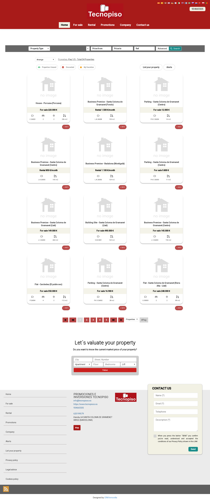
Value (105, 370)
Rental (91, 24)
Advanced (162, 48)
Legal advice (11, 469)
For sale (78, 24)
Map (77, 427)
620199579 (79, 413)
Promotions (107, 24)
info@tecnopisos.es (82, 400)
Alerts (169, 67)
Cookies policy (12, 479)
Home (64, 24)
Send (193, 449)
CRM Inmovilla (110, 497)
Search (176, 48)
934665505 (79, 407)
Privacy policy (12, 460)
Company (125, 24)
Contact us (142, 24)
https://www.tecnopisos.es (86, 404)
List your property (151, 67)
